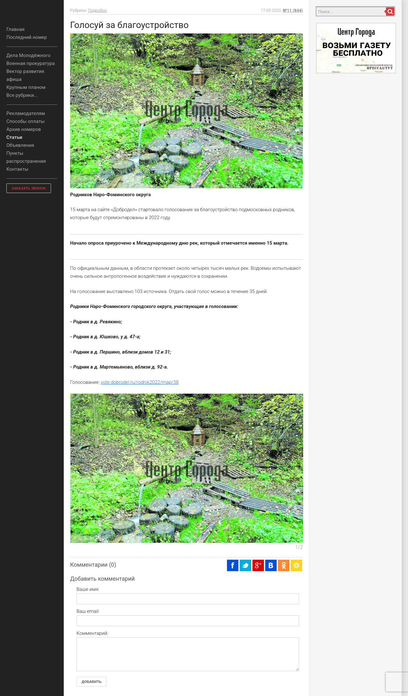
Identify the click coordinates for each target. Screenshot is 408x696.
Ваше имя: (87, 589)
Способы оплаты (25, 121)
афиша (14, 79)
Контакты (17, 169)
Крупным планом (26, 87)
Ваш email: (87, 611)
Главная (15, 29)
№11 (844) (293, 10)
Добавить (91, 682)
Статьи (14, 137)
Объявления (20, 145)
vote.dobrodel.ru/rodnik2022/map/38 (139, 382)
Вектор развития (25, 71)
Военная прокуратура (30, 63)
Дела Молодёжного (28, 55)
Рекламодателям (25, 113)
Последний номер (26, 37)
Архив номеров (23, 129)
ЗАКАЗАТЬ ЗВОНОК (28, 188)
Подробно (97, 10)
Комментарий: (92, 633)
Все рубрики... (22, 95)
